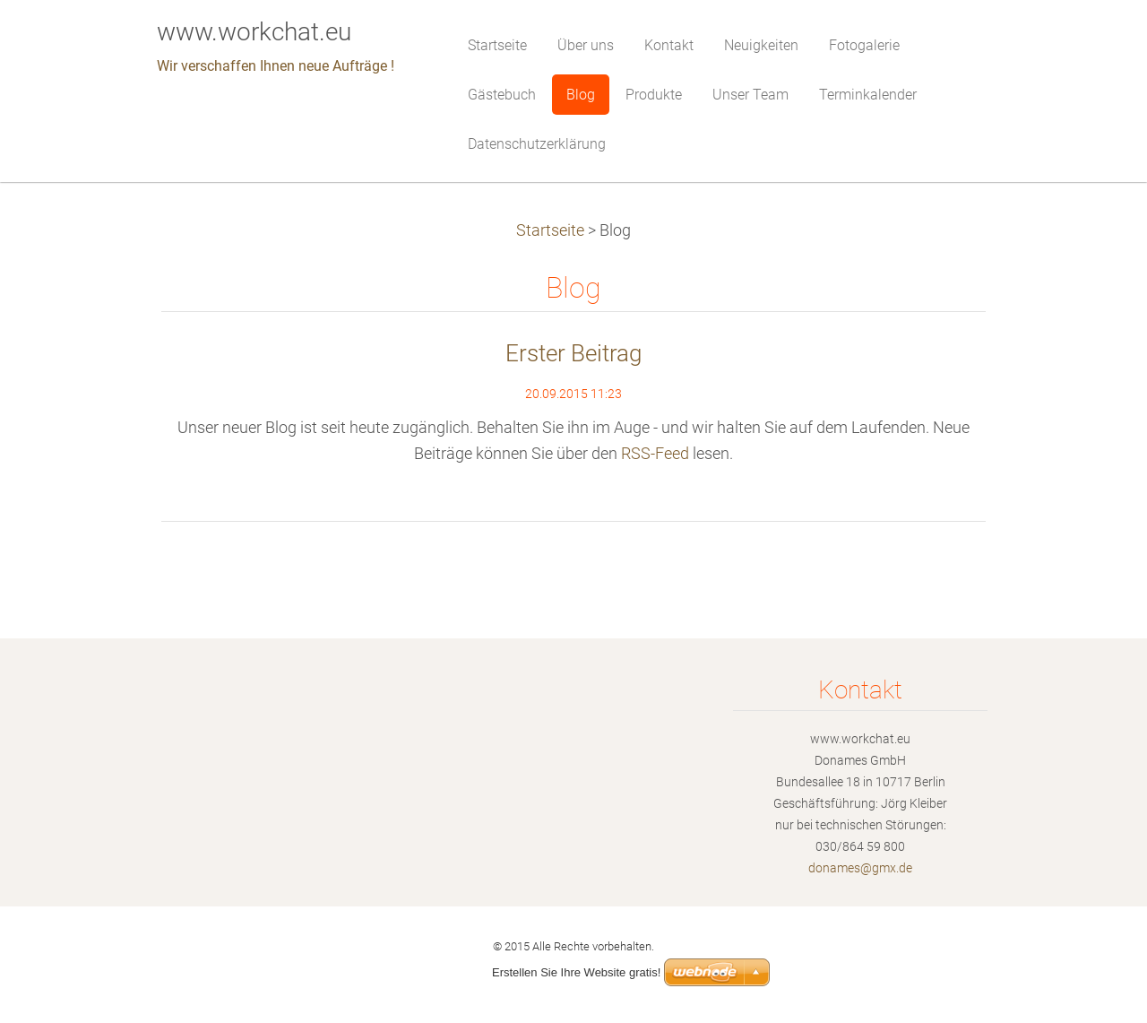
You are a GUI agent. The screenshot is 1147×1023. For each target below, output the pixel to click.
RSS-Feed (655, 454)
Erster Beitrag (573, 353)
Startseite (550, 230)
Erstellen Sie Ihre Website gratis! (576, 972)
